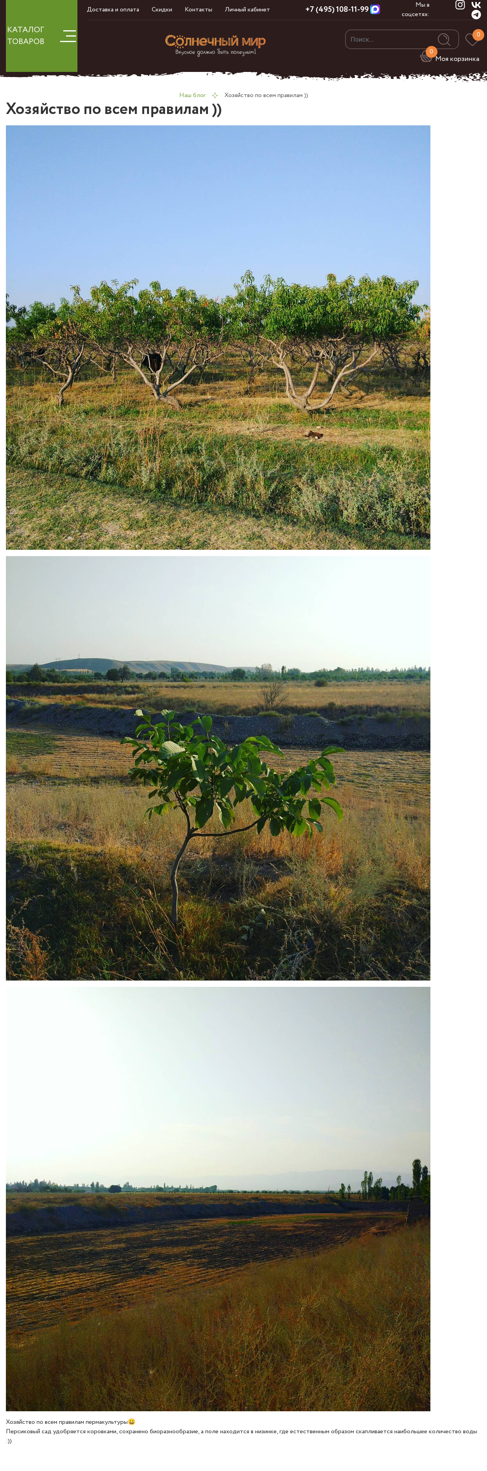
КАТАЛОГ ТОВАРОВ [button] (41, 36)
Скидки (162, 9)
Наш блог (192, 95)
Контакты (198, 9)
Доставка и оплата (113, 9)
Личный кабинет (247, 9)
